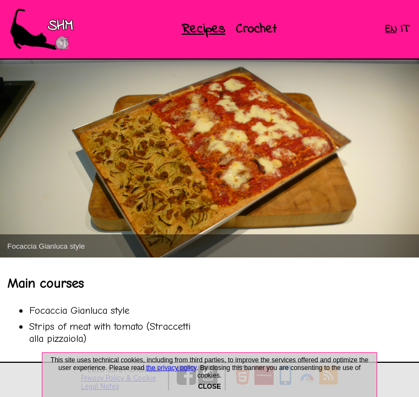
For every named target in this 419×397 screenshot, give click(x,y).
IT (404, 29)
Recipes (203, 29)
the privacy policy (171, 368)
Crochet (256, 29)
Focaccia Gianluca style (79, 310)
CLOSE (209, 386)
